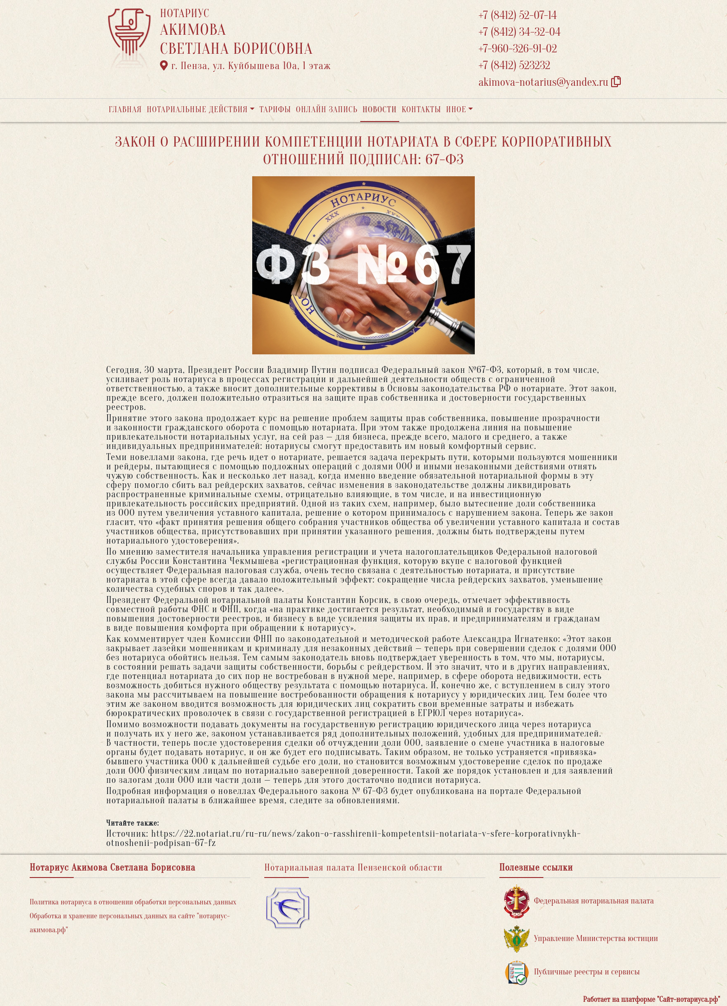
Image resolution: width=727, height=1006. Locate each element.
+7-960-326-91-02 (517, 49)
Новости (380, 110)
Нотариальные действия (197, 110)
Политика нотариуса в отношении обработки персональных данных (133, 902)
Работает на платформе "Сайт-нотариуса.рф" (651, 999)
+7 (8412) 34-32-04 (519, 32)
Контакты (421, 110)
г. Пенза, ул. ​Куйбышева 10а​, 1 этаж (245, 66)
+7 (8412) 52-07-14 (517, 15)
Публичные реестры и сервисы (572, 972)
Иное (456, 110)
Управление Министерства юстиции (581, 939)
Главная (125, 110)
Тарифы (275, 110)
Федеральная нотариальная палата (579, 901)
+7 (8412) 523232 (514, 65)
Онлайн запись (326, 110)
